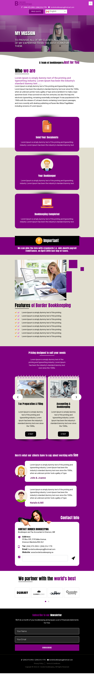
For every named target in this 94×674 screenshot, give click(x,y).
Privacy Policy (39, 664)
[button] (45, 602)
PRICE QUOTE (36, 12)
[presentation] (18, 397)
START (30, 435)
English (51, 11)
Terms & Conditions (53, 664)
